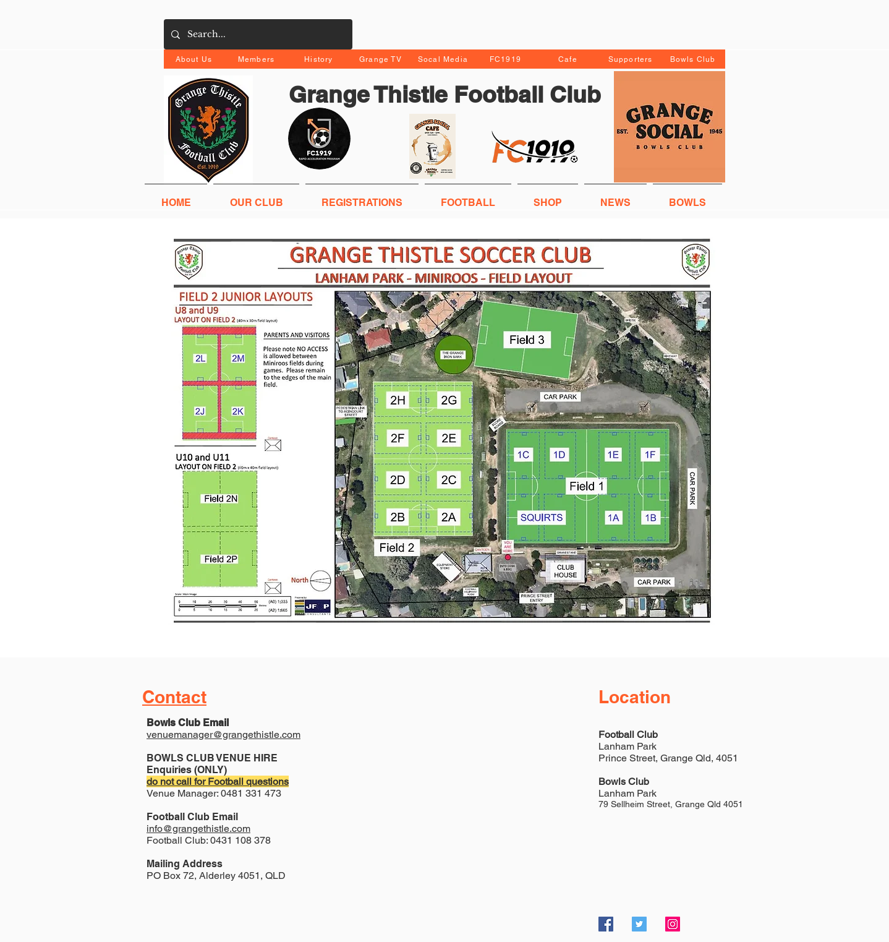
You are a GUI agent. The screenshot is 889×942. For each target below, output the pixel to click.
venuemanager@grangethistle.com (223, 734)
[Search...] (256, 34)
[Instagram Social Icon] (672, 924)
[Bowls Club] (694, 59)
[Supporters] (631, 59)
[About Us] (195, 59)
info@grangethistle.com (198, 828)
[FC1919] (506, 59)
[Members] (257, 59)
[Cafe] (569, 59)
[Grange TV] (382, 59)
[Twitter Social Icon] (639, 924)
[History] (320, 59)
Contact (174, 697)
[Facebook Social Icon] (605, 924)
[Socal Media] (444, 59)
